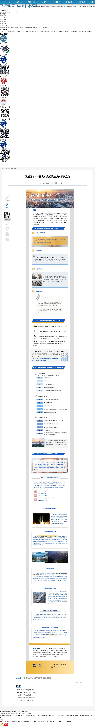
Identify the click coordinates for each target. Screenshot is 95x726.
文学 (25, 31)
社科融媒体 (45, 27)
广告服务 (9, 713)
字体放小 (7, 207)
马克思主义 (3, 31)
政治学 (41, 31)
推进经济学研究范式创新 (24, 695)
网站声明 (15, 713)
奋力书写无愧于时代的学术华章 (26, 692)
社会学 (46, 31)
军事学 (65, 31)
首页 (3, 168)
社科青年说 (28, 27)
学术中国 (19, 2)
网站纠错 (21, 713)
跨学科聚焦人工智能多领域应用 (26, 690)
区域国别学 (80, 31)
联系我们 (28, 713)
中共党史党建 (72, 31)
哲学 (9, 31)
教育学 (56, 31)
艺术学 (37, 31)
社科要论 (15, 27)
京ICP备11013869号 (70, 715)
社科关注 (9, 27)
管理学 (60, 31)
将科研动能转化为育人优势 (25, 700)
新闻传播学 (30, 31)
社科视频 (44, 2)
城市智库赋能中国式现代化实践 (26, 697)
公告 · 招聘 (3, 25)
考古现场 (3, 23)
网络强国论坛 (37, 27)
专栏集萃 (13, 168)
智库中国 (31, 2)
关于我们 (3, 713)
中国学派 (56, 2)
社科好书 (21, 27)
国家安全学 (88, 31)
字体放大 (7, 200)
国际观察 (82, 2)
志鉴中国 (3, 27)
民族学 (51, 31)
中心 (9, 2)
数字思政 (69, 2)
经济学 (13, 31)
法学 (17, 31)
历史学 (21, 31)
